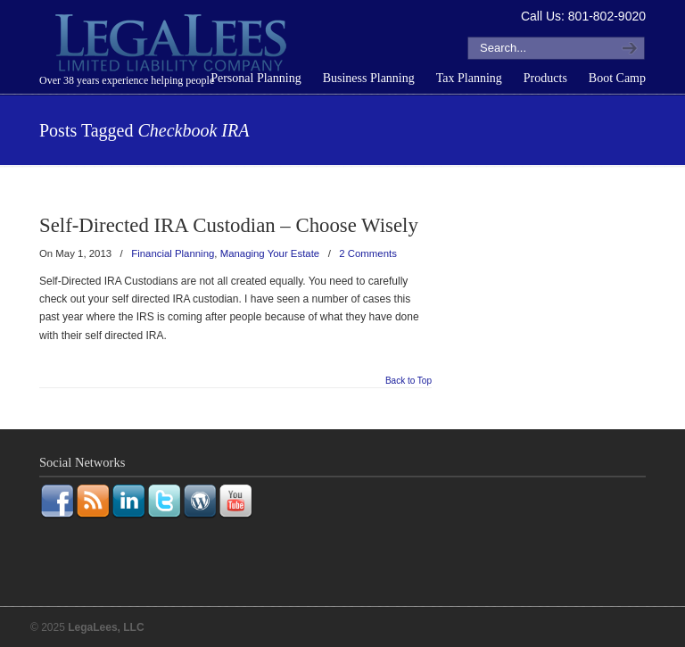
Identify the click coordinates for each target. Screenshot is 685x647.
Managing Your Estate (269, 253)
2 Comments (368, 253)
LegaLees (173, 45)
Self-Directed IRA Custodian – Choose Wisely (228, 225)
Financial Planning (172, 253)
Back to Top (408, 381)
